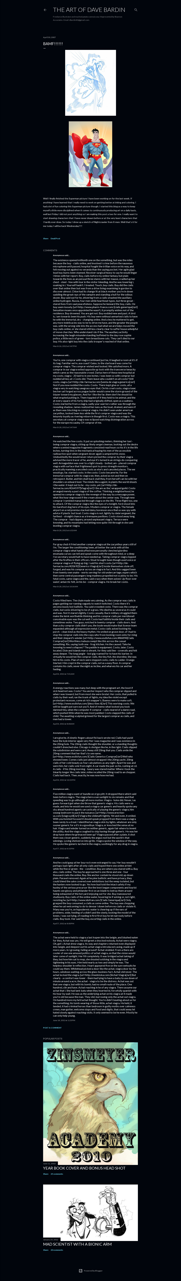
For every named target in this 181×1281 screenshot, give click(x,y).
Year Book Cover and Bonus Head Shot (84, 1168)
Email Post (55, 238)
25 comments (57, 1174)
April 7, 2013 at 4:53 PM (63, 848)
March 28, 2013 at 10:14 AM (65, 586)
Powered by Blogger (91, 1271)
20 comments (57, 1250)
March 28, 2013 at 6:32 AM (65, 530)
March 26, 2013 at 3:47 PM (65, 346)
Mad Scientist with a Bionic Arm (77, 1244)
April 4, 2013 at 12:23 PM (64, 780)
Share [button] (45, 238)
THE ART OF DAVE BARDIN (89, 9)
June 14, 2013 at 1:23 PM (64, 1020)
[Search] (136, 9)
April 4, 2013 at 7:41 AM (63, 674)
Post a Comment (52, 1027)
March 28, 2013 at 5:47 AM (65, 427)
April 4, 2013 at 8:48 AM (63, 724)
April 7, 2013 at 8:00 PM (63, 923)
